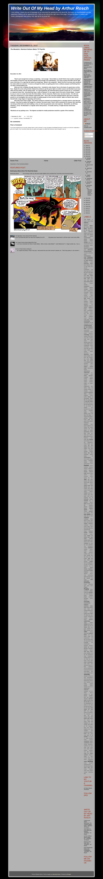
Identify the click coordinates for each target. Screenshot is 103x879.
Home (46, 160)
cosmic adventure (88, 333)
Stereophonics (90, 677)
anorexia (85, 243)
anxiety (91, 245)
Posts (87, 134)
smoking (85, 657)
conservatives (90, 328)
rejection (91, 619)
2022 (87, 213)
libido (85, 503)
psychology (86, 601)
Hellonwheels (90, 442)
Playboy (85, 587)
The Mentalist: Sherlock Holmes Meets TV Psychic (89, 192)
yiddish (85, 767)
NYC (87, 562)
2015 (87, 200)
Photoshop (91, 584)
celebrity (88, 298)
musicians (86, 543)
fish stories (88, 404)
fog (86, 405)
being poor (90, 266)
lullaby (85, 515)
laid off (91, 497)
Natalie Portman (88, 550)
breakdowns (86, 286)
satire (85, 631)
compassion (86, 324)
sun (92, 686)
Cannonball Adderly (88, 292)
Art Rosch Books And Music (88, 789)
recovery (85, 616)
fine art (85, 402)
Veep (88, 747)
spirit (92, 672)
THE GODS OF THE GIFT (88, 709)
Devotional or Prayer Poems (87, 99)
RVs (85, 630)
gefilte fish (90, 419)
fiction (91, 398)
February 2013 (88, 162)
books (91, 281)
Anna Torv (90, 242)
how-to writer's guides (88, 459)
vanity (85, 747)
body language (87, 277)
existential (86, 392)
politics (91, 590)
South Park (90, 669)
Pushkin (87, 607)
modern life (90, 535)
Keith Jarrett (90, 496)
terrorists (89, 700)
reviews (21, 118)
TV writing (86, 738)
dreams (88, 362)
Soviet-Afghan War (88, 671)
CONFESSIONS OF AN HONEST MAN (88, 327)
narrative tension (88, 549)
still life (85, 679)
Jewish (91, 483)
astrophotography (88, 251)
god (89, 428)
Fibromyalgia (86, 398)
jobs (89, 487)
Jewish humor (87, 485)
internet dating (90, 473)
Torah (92, 729)
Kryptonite (86, 497)
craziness (86, 336)
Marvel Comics (87, 520)
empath (85, 381)
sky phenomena (89, 654)
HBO (88, 439)
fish (84, 404)
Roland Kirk (87, 627)
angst (88, 234)
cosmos (91, 334)
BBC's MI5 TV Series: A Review (88, 102)
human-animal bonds (88, 463)
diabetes (89, 355)
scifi (89, 634)
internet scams (88, 474)
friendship (91, 410)
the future (86, 706)
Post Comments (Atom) (22, 164)
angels (85, 234)
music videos (90, 541)
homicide (85, 451)
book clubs (87, 278)
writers (85, 761)
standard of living (87, 676)
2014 (87, 198)
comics (91, 319)
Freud (85, 410)
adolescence (86, 224)
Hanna (91, 436)
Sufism (85, 683)
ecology (85, 378)
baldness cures (88, 261)
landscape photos (88, 499)
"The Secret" (87, 219)
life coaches (88, 505)
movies (85, 540)
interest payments (88, 470)
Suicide (91, 683)
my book (91, 543)
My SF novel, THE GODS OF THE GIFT (87, 76)
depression (86, 354)
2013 (87, 156)
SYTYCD (91, 691)
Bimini (89, 272)
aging (85, 228)
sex (88, 647)
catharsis (91, 296)
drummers (86, 365)
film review (90, 401)
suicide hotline (88, 685)
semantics (86, 645)
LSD (92, 514)
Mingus (85, 531)
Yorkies (85, 769)
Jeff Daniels (90, 480)
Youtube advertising (88, 772)
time (89, 729)
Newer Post (14, 160)
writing (90, 761)
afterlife (87, 227)
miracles (91, 532)
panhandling (90, 575)
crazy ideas (86, 337)
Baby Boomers (89, 260)
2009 (87, 147)
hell (84, 442)
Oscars (91, 573)
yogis (92, 767)
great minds (87, 433)
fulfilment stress (87, 413)
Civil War (86, 313)
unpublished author (88, 741)
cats (85, 298)
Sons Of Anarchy (87, 668)
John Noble (90, 488)
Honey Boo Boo (88, 452)
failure (91, 395)
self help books (89, 639)
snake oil (89, 657)
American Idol (90, 233)
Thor (88, 727)
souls (87, 669)
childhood (86, 305)
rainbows (89, 610)
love (92, 512)
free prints (90, 409)
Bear (86, 266)
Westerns (91, 754)
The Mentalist (26, 118)
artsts (85, 249)
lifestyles (85, 506)
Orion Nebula (86, 570)
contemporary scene (88, 331)
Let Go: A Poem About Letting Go (23, 249)
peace (91, 576)
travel (85, 733)
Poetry (86, 589)
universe (91, 739)
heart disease (86, 440)
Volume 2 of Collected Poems (88, 90)
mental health (87, 526)
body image (90, 275)
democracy (86, 352)
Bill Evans (86, 272)
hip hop (90, 445)
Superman (86, 689)
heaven (91, 440)
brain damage (88, 283)
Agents (91, 227)
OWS (85, 575)
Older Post (77, 160)
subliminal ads (90, 682)
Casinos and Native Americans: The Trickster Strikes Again (88, 823)
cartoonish (86, 296)
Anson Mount (90, 243)
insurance (86, 467)
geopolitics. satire (88, 424)
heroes (85, 443)
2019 (87, 208)
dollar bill (86, 360)
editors (91, 378)
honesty (91, 451)
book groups (90, 280)
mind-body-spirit (87, 529)
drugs (91, 362)
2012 (87, 154)
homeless (91, 449)
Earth (92, 374)
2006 (87, 145)
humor (86, 465)
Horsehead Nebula (88, 454)
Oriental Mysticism (88, 569)
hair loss (88, 436)
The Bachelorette (87, 703)
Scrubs (89, 636)
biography (91, 274)
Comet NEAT (86, 319)
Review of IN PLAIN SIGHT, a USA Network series (88, 94)
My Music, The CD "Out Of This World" (88, 114)
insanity (91, 465)
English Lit (86, 383)
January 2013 (88, 159)
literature (91, 511)
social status (87, 663)
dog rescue (86, 359)
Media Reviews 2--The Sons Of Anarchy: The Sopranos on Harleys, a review (88, 82)
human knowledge (88, 460)
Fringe (91, 412)
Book (92, 277)
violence (85, 750)
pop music (86, 593)
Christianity (86, 312)
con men (91, 324)
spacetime (89, 672)
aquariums (86, 248)
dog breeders (90, 357)
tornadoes (86, 730)
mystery (85, 547)
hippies (85, 446)
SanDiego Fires (89, 630)
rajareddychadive (56, 874)
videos (88, 748)
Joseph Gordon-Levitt (88, 490)
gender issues (86, 421)
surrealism (86, 691)
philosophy (86, 581)
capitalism (86, 293)
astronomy (90, 249)
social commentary (88, 662)
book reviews (87, 281)
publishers (86, 604)
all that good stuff (88, 230)
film (84, 399)
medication (86, 525)
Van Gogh (90, 745)
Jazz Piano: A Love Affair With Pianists (88, 830)
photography (87, 582)
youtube (91, 770)
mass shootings (90, 522)
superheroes (86, 688)
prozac (91, 598)
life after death (90, 503)
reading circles (87, 613)
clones (91, 313)
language (86, 500)
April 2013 (89, 168)
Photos (85, 584)
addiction (86, 222)
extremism (91, 393)
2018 (87, 206)
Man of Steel (90, 515)
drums (91, 365)
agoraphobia (90, 228)
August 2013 (88, 176)
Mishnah (85, 534)
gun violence (90, 434)
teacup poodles (88, 695)
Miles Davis (86, 528)
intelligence (90, 468)
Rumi (92, 627)
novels (91, 561)
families (85, 396)
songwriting (90, 666)
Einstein (85, 380)
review (91, 622)
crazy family (90, 336)
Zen (85, 773)
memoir (91, 525)
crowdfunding (86, 345)
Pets (92, 579)
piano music (90, 585)
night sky (90, 558)
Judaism (86, 493)
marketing (86, 517)
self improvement (87, 640)
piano (85, 585)
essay (89, 387)
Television (86, 698)
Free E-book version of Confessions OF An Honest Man (88, 108)
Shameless (90, 648)
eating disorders (88, 375)
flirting (91, 404)
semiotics (91, 645)
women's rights (87, 757)
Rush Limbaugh (87, 628)
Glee (88, 427)
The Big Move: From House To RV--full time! (26, 235)
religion (85, 622)
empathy (91, 381)
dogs (91, 359)
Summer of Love (87, 686)
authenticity (90, 252)
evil (92, 387)
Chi (92, 304)
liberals (91, 502)
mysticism (90, 547)
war (88, 751)
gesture (85, 425)
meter (91, 526)
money (85, 537)
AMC (85, 231)
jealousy (85, 480)
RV (92, 628)
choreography (90, 310)
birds (85, 275)
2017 (87, 204)
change (91, 301)
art (89, 248)
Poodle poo (86, 592)
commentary (87, 321)
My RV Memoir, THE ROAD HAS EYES (88, 71)
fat (92, 396)
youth (88, 770)
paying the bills (87, 576)
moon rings (90, 537)
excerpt (91, 390)
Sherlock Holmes (88, 650)
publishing (86, 605)
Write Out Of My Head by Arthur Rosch (50, 8)
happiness (86, 437)
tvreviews (91, 738)
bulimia (91, 287)
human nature (88, 462)
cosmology (86, 334)
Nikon (85, 559)
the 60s (87, 701)
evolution (85, 389)
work (92, 757)
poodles (91, 592)
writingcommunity (87, 764)
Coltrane (91, 316)
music (88, 540)
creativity (91, 337)
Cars (92, 295)
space (85, 672)
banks (91, 263)
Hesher (88, 443)
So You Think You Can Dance (88, 659)
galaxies (91, 416)
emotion (91, 380)
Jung (89, 494)
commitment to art (88, 322)
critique (91, 343)
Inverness (86, 476)
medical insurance (88, 523)
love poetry (87, 514)
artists (91, 248)
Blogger (69, 874)
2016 (87, 202)
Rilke (89, 624)
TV (31, 118)
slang (85, 656)
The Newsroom (87, 713)
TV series (90, 736)
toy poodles (90, 732)
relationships (87, 621)
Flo (84, 405)
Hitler (89, 446)
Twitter (85, 739)
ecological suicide (88, 377)
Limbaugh (91, 506)
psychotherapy (87, 602)
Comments (88, 136)
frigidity (85, 412)
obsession (90, 562)
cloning (85, 315)
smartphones (90, 656)
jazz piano (90, 479)
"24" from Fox (87, 105)
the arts (91, 701)
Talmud (91, 692)
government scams (88, 431)
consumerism (86, 330)
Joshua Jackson (88, 491)
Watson (91, 751)
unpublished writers (88, 742)
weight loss (86, 753)
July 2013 (89, 171)
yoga (89, 767)
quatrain (91, 607)
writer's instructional (88, 759)
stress (88, 680)
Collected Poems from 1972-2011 (88, 87)
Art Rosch (87, 123)
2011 (87, 152)
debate (91, 351)
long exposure (87, 512)
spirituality (87, 674)
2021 (87, 211)
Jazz (85, 479)
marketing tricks (88, 518)
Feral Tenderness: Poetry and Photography (88, 849)
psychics (16, 118)
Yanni (91, 766)
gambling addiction (88, 418)
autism (85, 254)
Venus (91, 747)
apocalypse (86, 246)
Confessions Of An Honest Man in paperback (88, 64)
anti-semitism (86, 245)
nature (89, 553)
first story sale (90, 402)
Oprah (91, 567)
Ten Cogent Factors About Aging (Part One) (25, 242)
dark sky (88, 348)
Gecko (85, 419)
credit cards (86, 339)
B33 (84, 260)
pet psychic (87, 578)
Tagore (85, 692)
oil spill (85, 564)
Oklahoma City (87, 565)
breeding (85, 287)
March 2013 (90, 165)
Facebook (86, 395)
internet (85, 471)
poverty (91, 595)
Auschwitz (86, 252)
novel (88, 559)
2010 (87, 150)
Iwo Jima (90, 477)
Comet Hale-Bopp (88, 318)
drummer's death (88, 363)
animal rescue (88, 239)
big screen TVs (90, 271)
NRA (85, 562)
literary (85, 508)
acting (91, 221)
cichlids (91, 312)
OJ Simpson (90, 564)
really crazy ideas (89, 615)
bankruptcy (86, 263)
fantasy (89, 396)
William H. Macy (88, 756)
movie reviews (88, 538)
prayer (85, 596)
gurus (85, 436)
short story (86, 651)
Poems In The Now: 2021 (87, 842)
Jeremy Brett (86, 482)
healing (91, 439)
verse (85, 748)
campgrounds (90, 290)
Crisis (88, 343)
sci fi (88, 633)
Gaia (88, 416)
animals (86, 242)
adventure (86, 225)
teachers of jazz (88, 694)
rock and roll (90, 625)
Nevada (88, 555)
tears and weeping (88, 697)
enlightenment (86, 386)
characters (86, 302)
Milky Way (91, 528)
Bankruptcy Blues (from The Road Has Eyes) (23, 171)
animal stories (88, 240)
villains (91, 748)
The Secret (87, 720)
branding (85, 284)
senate (85, 647)
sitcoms (89, 653)
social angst (90, 660)
